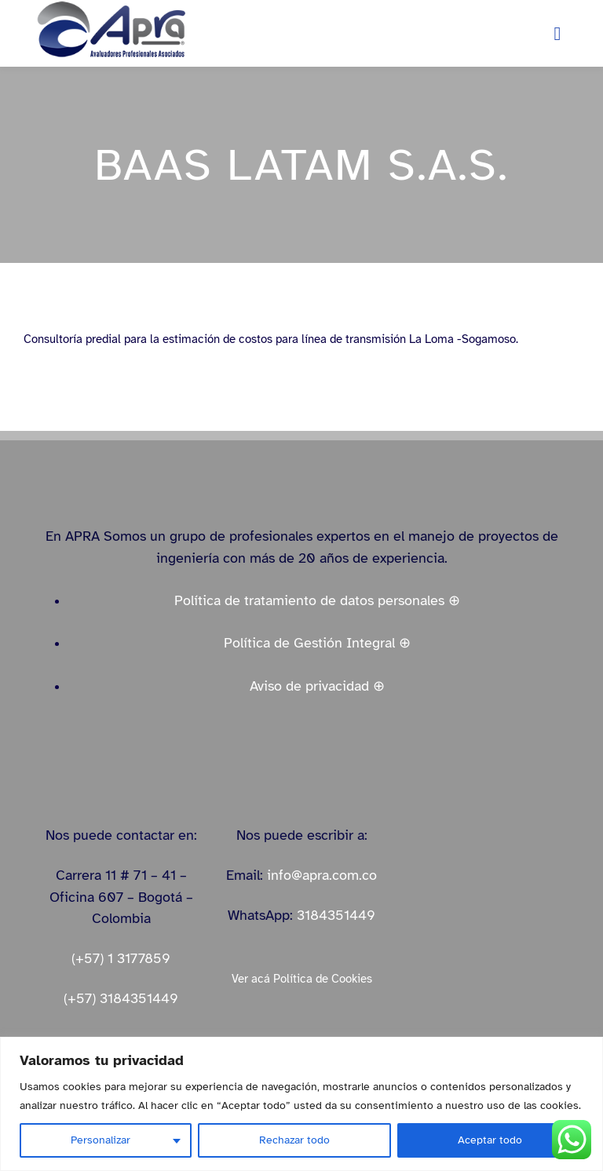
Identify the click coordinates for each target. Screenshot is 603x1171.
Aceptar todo (490, 1140)
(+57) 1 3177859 (120, 958)
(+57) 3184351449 (121, 998)
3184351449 (336, 915)
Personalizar (100, 1140)
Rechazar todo (294, 1140)
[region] (301, 1104)
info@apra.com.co (322, 875)
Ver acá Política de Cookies (302, 979)
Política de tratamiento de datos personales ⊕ (317, 600)
